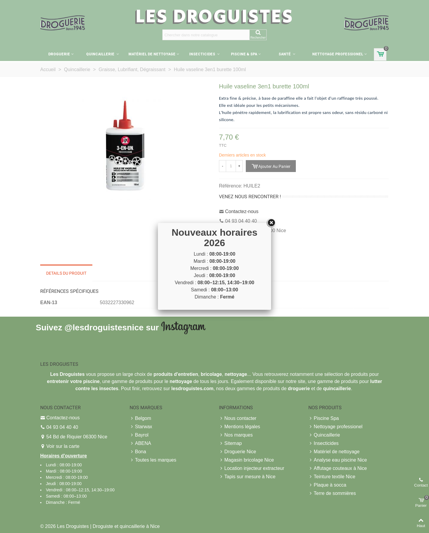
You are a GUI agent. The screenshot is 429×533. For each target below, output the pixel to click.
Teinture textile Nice (331, 476)
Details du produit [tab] (66, 273)
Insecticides (202, 54)
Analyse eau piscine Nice (337, 460)
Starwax (141, 426)
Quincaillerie (100, 54)
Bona (138, 451)
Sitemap (230, 443)
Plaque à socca (327, 485)
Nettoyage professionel (337, 54)
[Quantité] (231, 166)
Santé (285, 54)
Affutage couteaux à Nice (337, 468)
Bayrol (139, 435)
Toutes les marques (153, 460)
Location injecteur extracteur (251, 468)
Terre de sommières (332, 493)
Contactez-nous (241, 211)
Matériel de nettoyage (151, 54)
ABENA (140, 443)
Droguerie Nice (237, 451)
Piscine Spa (323, 418)
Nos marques (236, 435)
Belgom (140, 418)
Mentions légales (239, 426)
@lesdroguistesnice (103, 327)
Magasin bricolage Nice (246, 460)
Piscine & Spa (244, 54)
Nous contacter (238, 418)
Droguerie (59, 54)
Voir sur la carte (62, 446)
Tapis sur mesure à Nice (247, 476)
